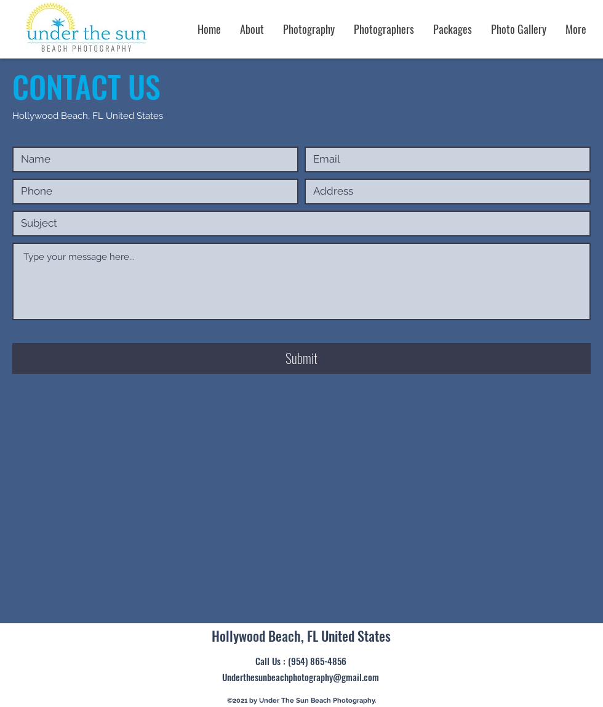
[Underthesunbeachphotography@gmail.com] (300, 677)
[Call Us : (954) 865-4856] (300, 661)
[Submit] (301, 358)
